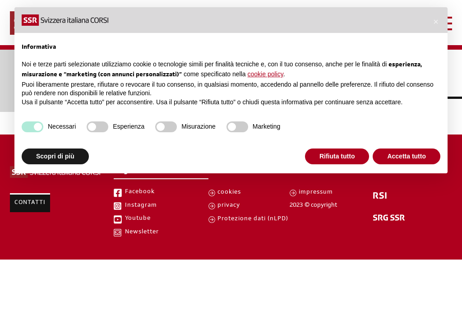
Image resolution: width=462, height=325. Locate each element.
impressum (316, 193)
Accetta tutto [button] (406, 156)
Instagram (141, 206)
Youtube (138, 219)
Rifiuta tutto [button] (337, 156)
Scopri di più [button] (55, 156)
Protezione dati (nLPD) (252, 219)
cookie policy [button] (265, 74)
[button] (436, 21)
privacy (228, 206)
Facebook (140, 192)
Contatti (30, 203)
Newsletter (142, 232)
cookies (229, 193)
